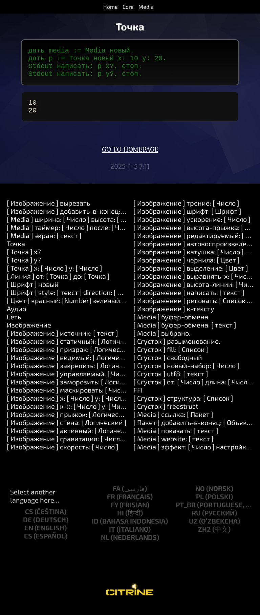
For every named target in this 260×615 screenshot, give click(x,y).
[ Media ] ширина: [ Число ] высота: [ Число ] (75, 227)
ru (196, 521)
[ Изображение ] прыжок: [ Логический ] (70, 422)
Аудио (16, 317)
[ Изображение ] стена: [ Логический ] (67, 430)
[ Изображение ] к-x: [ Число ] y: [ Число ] (71, 414)
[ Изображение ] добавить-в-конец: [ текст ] (77, 219)
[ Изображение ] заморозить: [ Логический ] (76, 390)
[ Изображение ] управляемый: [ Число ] (70, 382)
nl (105, 545)
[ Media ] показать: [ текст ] (175, 438)
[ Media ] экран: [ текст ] (44, 243)
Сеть (14, 325)
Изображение (29, 333)
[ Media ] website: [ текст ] (173, 447)
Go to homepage (130, 157)
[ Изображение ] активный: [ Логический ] (73, 438)
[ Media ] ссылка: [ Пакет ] (173, 422)
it (112, 537)
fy (114, 513)
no (200, 496)
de (27, 528)
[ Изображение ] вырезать (48, 211)
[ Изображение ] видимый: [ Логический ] (72, 365)
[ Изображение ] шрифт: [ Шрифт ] (187, 219)
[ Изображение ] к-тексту (173, 317)
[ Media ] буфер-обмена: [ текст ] (184, 333)
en (28, 536)
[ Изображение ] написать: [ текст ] (188, 300)
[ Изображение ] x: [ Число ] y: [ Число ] (67, 406)
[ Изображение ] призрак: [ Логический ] (71, 357)
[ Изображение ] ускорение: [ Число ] (192, 227)
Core (128, 6)
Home (110, 6)
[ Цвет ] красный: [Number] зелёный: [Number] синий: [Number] (106, 308)
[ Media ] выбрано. (162, 341)
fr (111, 505)
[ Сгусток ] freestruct (165, 414)
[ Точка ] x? (24, 260)
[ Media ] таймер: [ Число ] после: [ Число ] (72, 235)
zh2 (204, 537)
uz (193, 529)
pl (200, 505)
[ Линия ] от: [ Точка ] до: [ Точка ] (58, 284)
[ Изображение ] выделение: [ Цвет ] (190, 276)
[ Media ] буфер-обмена (170, 325)
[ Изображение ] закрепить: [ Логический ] (74, 373)
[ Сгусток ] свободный (167, 365)
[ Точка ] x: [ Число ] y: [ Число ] (54, 276)
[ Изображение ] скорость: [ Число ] (62, 455)
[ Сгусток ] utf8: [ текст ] (170, 382)
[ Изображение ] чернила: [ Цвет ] (186, 268)
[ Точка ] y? (24, 268)
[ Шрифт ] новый (33, 292)
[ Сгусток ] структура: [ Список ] (183, 406)
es (28, 544)
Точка (16, 252)
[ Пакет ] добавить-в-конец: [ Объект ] (193, 430)
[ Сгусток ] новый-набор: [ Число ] (186, 373)
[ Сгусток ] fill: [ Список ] (170, 357)
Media (146, 6)
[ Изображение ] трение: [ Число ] (186, 211)
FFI (138, 398)
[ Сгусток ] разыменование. (176, 349)
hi (120, 521)
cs (29, 519)
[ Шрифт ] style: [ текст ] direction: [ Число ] (73, 300)
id (95, 529)
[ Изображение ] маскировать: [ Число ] (69, 398)
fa (117, 496)
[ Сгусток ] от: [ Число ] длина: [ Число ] (194, 390)
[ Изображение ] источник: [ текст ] (62, 341)
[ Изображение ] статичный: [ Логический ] (75, 349)
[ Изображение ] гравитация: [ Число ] (67, 447)
